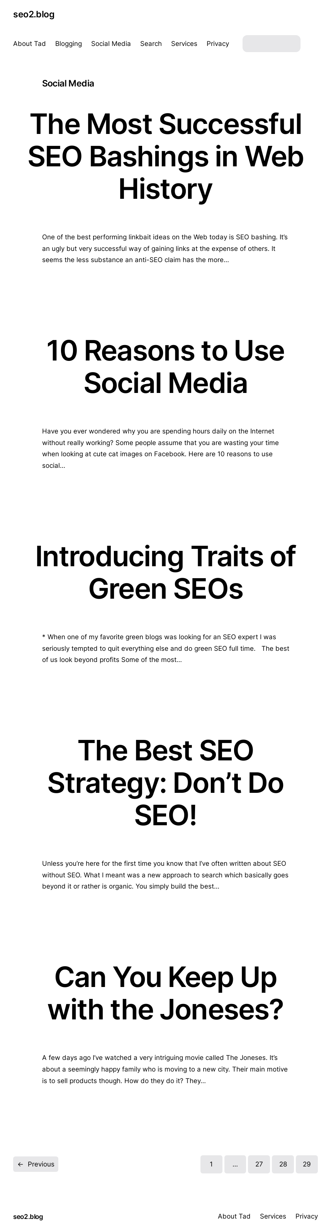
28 (283, 1164)
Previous (35, 1164)
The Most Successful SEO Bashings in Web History (165, 156)
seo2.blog (33, 14)
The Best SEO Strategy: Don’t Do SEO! (165, 782)
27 (259, 1164)
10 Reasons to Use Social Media (165, 366)
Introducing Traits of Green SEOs (165, 572)
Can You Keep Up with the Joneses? (165, 993)
